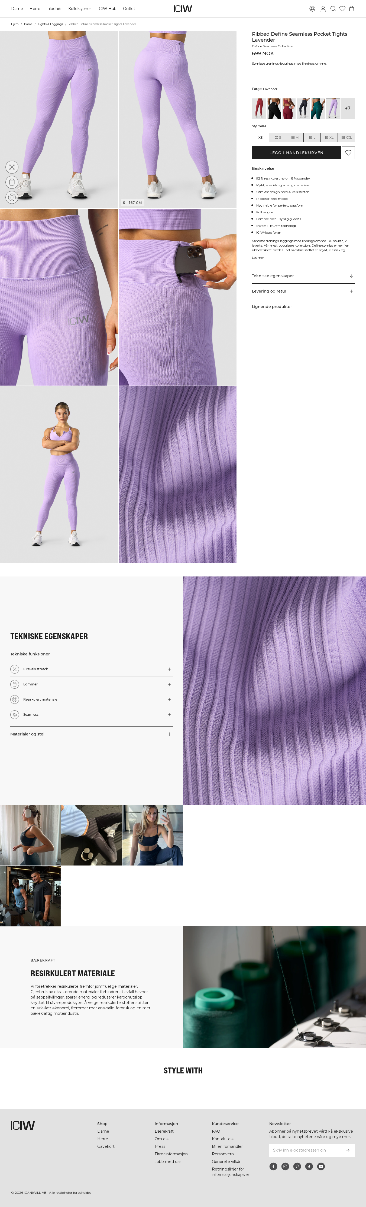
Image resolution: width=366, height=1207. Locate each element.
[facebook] (273, 1166)
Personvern (223, 1154)
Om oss (162, 1138)
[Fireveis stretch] (13, 165)
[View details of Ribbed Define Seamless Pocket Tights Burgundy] (288, 108)
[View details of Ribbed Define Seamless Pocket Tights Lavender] (333, 108)
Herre (35, 8)
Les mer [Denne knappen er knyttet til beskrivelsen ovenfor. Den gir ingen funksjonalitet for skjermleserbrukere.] (258, 258)
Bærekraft (164, 1131)
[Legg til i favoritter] (348, 152)
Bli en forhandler (227, 1146)
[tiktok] (309, 1166)
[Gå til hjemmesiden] (183, 8)
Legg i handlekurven (297, 152)
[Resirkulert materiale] (11, 197)
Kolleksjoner (79, 8)
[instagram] (285, 1166)
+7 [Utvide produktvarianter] (348, 108)
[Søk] (333, 8)
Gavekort (106, 1146)
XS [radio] (260, 137)
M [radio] (295, 137)
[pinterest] (297, 1166)
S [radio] (277, 137)
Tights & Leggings (50, 24)
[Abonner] (347, 1150)
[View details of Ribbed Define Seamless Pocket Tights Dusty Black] (303, 108)
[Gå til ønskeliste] (342, 8)
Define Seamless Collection (272, 46)
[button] (59, 119)
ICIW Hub (107, 8)
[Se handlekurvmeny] (351, 8)
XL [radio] (329, 137)
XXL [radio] (346, 137)
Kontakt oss (223, 1138)
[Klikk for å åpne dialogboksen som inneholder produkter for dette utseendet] (30, 835)
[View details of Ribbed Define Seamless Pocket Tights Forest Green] (318, 108)
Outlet (129, 8)
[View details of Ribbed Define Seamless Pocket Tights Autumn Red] (259, 108)
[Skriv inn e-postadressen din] (304, 1150)
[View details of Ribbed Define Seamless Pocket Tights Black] (274, 108)
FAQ (216, 1131)
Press (160, 1146)
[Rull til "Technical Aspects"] (303, 276)
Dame (17, 8)
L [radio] (312, 137)
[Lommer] (12, 181)
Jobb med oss (168, 1161)
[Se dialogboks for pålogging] (323, 8)
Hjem (15, 24)
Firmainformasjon (171, 1154)
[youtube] (321, 1166)
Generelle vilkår (226, 1161)
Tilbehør (54, 8)
